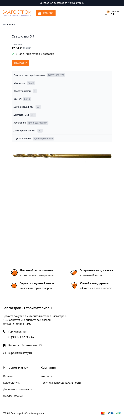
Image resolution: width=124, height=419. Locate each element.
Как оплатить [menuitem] (11, 382)
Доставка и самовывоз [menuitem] (17, 389)
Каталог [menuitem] (8, 376)
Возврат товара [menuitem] (13, 395)
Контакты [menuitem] (46, 376)
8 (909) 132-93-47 (21, 337)
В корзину (20, 62)
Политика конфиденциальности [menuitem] (61, 382)
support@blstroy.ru (20, 353)
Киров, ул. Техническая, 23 (25, 345)
